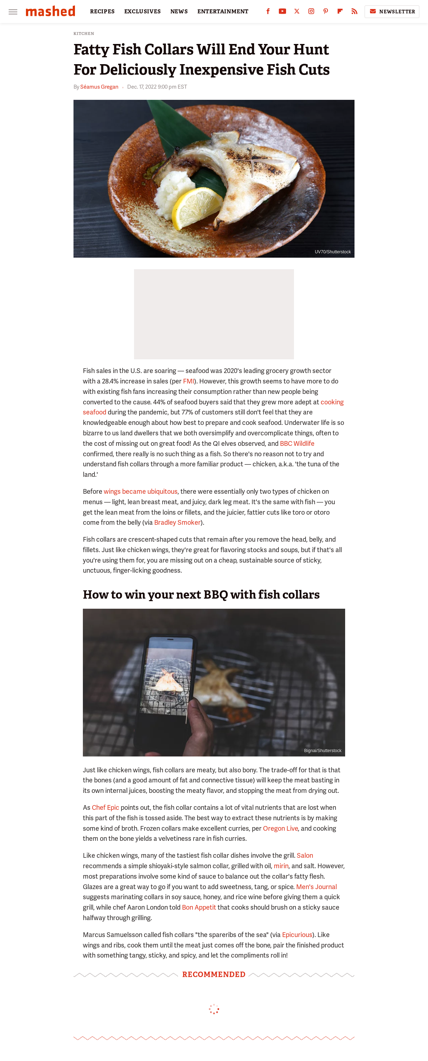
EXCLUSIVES (142, 11)
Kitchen (83, 34)
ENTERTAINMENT (223, 11)
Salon (305, 855)
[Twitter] (297, 12)
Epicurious (297, 935)
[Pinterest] (325, 12)
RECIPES (102, 11)
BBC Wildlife (297, 443)
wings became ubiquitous (141, 491)
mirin (281, 866)
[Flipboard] (340, 12)
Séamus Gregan (99, 86)
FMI (188, 381)
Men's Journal (316, 887)
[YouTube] (282, 12)
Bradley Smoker (177, 522)
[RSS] (354, 12)
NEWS (179, 11)
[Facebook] (268, 12)
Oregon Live (280, 828)
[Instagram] (311, 12)
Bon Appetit (199, 907)
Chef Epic (105, 807)
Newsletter (392, 11)
